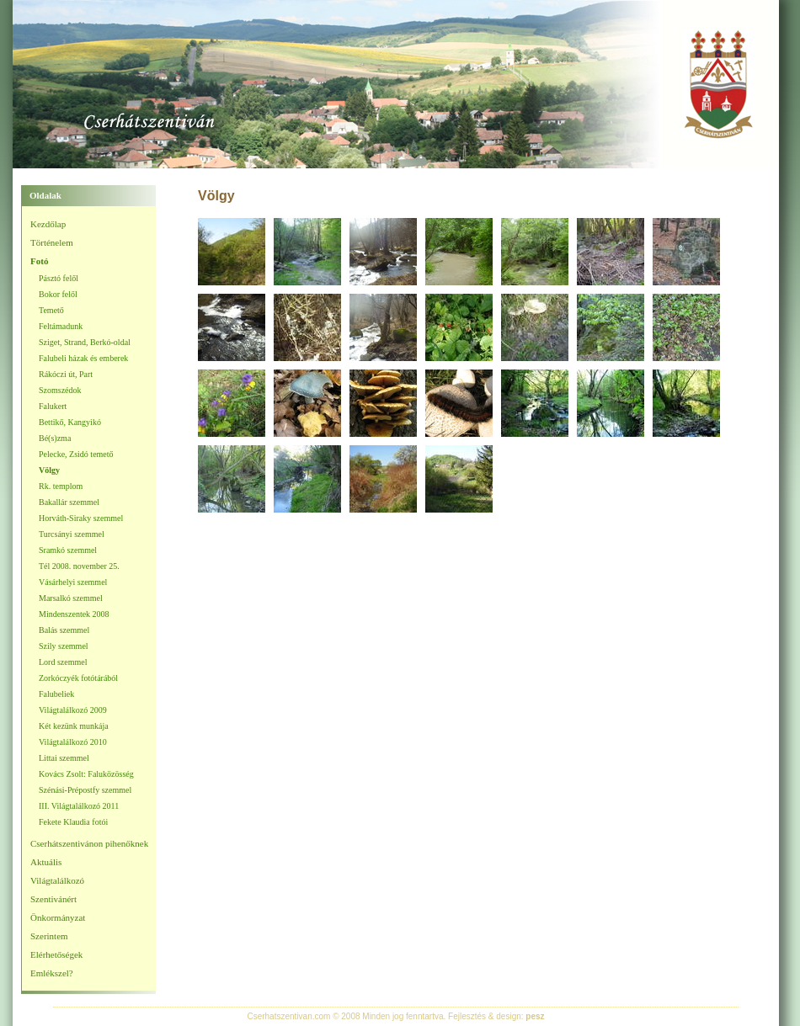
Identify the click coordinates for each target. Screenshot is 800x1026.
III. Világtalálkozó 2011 (79, 806)
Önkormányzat (57, 917)
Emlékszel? (51, 973)
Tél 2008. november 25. (79, 566)
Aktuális (45, 862)
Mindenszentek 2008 (74, 614)
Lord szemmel (63, 662)
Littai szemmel (64, 758)
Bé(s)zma (55, 438)
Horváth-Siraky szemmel (81, 518)
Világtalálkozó (57, 880)
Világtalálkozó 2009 (73, 710)
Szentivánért (53, 899)
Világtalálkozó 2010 (73, 742)
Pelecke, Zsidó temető (76, 454)
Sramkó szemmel (68, 550)
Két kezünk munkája (74, 726)
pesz (534, 1016)
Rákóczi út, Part (66, 374)
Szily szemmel (63, 646)
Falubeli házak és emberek (83, 358)
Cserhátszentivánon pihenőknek (89, 843)
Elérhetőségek (56, 954)
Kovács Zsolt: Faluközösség (86, 774)
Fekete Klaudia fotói (73, 822)
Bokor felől (58, 294)
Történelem (51, 242)
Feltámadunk (61, 326)
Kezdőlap (48, 224)
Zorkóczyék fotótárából (78, 678)
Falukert (53, 406)
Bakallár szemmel (69, 502)
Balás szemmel (64, 630)
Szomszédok (60, 390)
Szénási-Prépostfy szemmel (85, 790)
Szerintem (49, 936)
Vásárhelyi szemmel (73, 582)
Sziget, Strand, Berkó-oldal (85, 342)
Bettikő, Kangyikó (70, 422)
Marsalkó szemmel (71, 598)
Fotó (39, 261)
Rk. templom (61, 486)
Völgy (49, 470)
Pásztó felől (58, 278)
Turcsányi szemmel (71, 534)
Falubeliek (56, 694)
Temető (51, 310)
